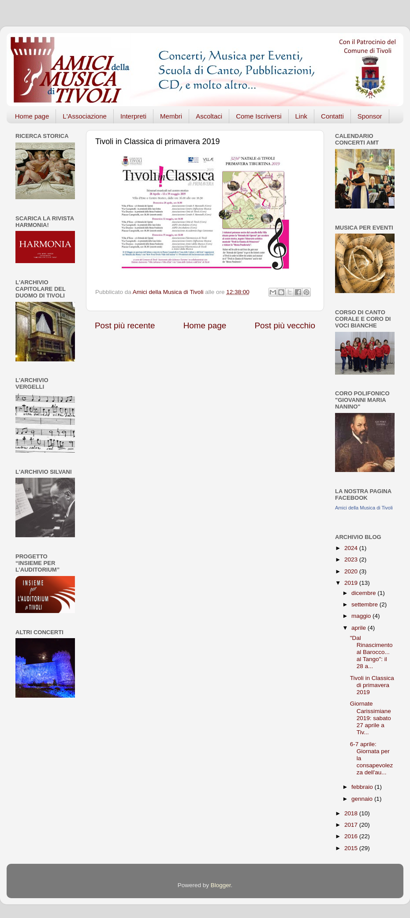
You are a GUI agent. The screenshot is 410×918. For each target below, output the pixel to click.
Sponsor (370, 116)
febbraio (363, 787)
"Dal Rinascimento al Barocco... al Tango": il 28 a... (371, 652)
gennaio (362, 798)
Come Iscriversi (258, 116)
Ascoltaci (209, 116)
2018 (351, 813)
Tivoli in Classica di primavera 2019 (372, 685)
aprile (359, 627)
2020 (351, 571)
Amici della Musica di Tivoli (364, 507)
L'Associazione (85, 116)
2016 (351, 836)
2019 (351, 583)
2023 (351, 559)
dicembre (364, 593)
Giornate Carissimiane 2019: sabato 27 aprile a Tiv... (370, 718)
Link (301, 116)
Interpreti (133, 116)
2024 (351, 548)
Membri (171, 116)
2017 (351, 824)
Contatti (332, 116)
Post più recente (125, 325)
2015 (351, 848)
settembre (365, 604)
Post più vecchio (284, 325)
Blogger (221, 885)
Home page (32, 116)
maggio (362, 616)
